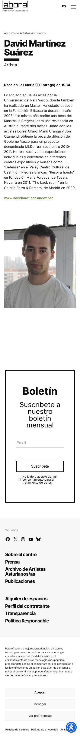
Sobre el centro (21, 554)
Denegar (40, 704)
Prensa (12, 562)
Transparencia (20, 613)
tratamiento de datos (37, 482)
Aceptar (40, 692)
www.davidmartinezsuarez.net (28, 198)
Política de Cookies (17, 729)
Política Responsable (27, 621)
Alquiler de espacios (26, 598)
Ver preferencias (40, 715)
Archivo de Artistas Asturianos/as (25, 571)
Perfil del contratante (27, 606)
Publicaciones (20, 581)
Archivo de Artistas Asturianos (25, 33)
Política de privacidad (44, 729)
